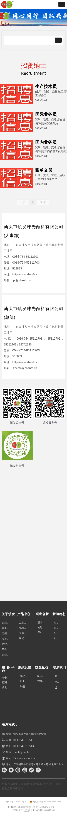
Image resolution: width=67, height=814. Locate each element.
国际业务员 (46, 114)
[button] (61, 4)
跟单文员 (43, 170)
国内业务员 (46, 142)
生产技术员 (46, 86)
